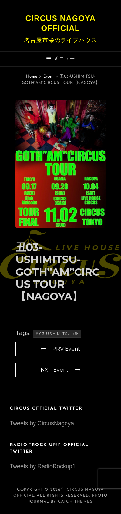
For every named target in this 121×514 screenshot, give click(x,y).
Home (31, 76)
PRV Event (60, 349)
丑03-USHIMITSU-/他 (57, 333)
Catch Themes (75, 502)
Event (48, 76)
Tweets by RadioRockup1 (43, 466)
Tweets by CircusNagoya (42, 423)
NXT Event (60, 370)
